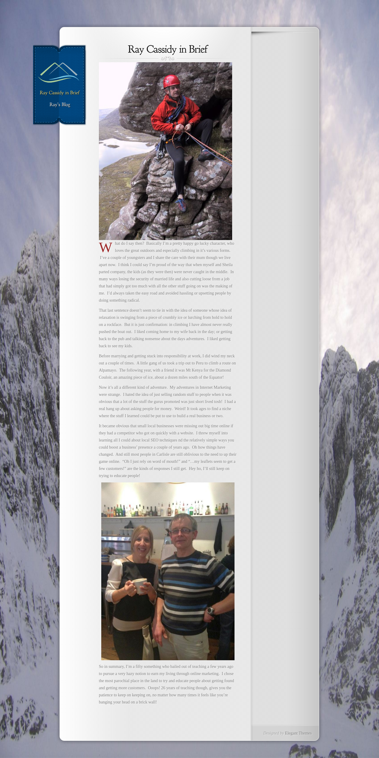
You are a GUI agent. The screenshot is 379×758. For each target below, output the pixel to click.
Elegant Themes (298, 733)
